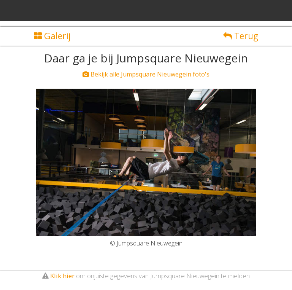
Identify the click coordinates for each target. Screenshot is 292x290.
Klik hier (62, 275)
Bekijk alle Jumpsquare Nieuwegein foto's (146, 74)
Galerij (52, 36)
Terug (240, 36)
